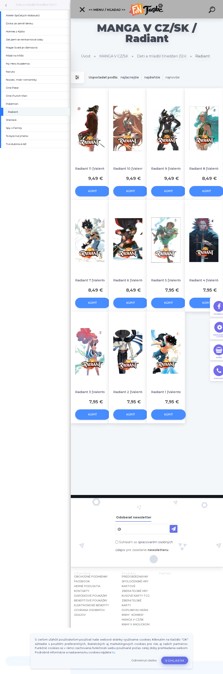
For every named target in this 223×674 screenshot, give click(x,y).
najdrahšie (152, 77)
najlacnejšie (129, 77)
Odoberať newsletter (133, 517)
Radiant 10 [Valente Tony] (132, 168)
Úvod (85, 56)
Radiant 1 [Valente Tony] (170, 392)
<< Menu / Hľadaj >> (102, 9)
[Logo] (147, 9)
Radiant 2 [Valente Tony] (132, 392)
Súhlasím (174, 660)
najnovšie (173, 77)
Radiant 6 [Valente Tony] (132, 280)
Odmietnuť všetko (144, 660)
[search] (212, 10)
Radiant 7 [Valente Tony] (94, 280)
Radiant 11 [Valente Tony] (94, 168)
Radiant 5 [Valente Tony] (170, 280)
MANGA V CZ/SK (113, 56)
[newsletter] (173, 529)
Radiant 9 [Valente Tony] (170, 168)
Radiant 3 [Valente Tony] (94, 392)
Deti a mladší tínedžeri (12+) (36, 5)
